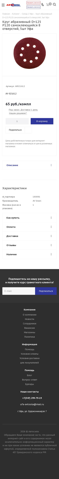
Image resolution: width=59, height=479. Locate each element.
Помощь (29, 349)
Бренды (29, 384)
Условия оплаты (29, 353)
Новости (29, 319)
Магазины (29, 332)
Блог (29, 375)
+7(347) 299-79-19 (32, 398)
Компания (29, 309)
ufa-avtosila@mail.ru (32, 404)
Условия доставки (29, 358)
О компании (29, 314)
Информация (29, 344)
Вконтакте (29, 468)
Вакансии (29, 328)
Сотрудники (29, 323)
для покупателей (29, 362)
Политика (29, 336)
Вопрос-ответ (29, 379)
